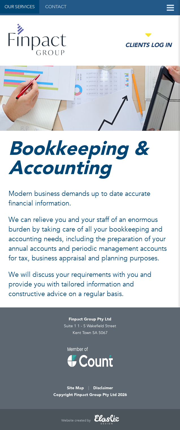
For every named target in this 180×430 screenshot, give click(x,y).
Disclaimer (103, 388)
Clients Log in (148, 45)
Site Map (75, 388)
